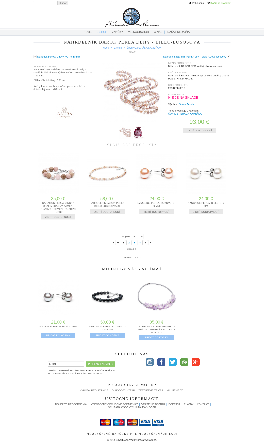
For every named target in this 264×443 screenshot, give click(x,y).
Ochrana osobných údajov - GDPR (132, 407)
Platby (188, 404)
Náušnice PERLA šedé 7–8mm (58, 326)
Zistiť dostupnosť (199, 130)
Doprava (174, 404)
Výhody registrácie (94, 390)
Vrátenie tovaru (153, 404)
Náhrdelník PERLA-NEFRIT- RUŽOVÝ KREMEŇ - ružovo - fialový (156, 329)
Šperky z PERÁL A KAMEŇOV (144, 47)
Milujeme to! (175, 390)
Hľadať (63, 3)
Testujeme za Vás (151, 390)
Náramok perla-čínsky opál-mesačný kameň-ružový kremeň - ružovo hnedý (58, 207)
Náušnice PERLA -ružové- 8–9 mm (156, 204)
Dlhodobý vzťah (123, 390)
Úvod (106, 47)
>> (150, 242)
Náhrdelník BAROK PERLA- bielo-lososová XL (107, 204)
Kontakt (203, 404)
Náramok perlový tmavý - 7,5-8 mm (107, 328)
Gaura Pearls (186, 104)
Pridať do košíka (58, 335)
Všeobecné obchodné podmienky (114, 404)
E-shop (118, 47)
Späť (132, 52)
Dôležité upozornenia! (71, 404)
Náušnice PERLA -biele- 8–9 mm (206, 204)
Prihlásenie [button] (198, 3)
